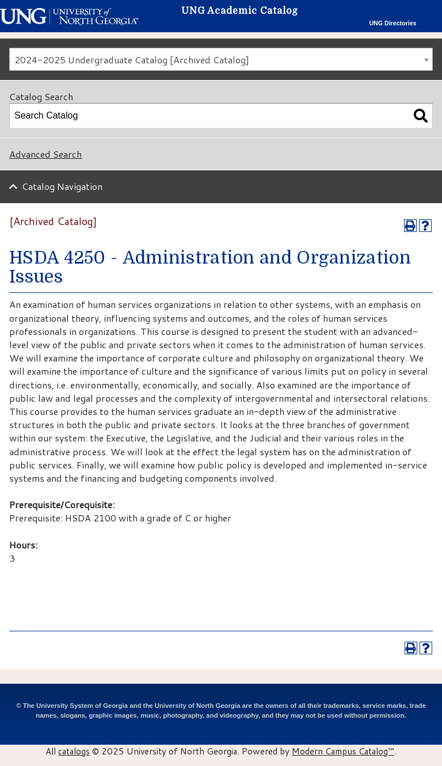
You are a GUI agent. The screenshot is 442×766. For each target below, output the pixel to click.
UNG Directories (392, 23)
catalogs (74, 751)
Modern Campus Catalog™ (343, 751)
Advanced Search (45, 154)
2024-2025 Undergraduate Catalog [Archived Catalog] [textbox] (131, 59)
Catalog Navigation (62, 186)
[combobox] (221, 59)
